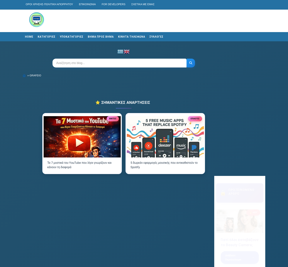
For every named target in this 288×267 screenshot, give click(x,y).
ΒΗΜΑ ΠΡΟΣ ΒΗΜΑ (116, 35)
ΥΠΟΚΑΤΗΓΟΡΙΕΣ (86, 35)
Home (44, 35)
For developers (128, 4)
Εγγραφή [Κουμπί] (228, 195)
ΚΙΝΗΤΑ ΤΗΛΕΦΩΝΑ (146, 35)
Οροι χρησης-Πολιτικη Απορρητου (64, 4)
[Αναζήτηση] (187, 61)
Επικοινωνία (102, 4)
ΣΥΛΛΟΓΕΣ (171, 35)
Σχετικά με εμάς (157, 4)
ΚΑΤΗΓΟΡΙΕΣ (61, 35)
